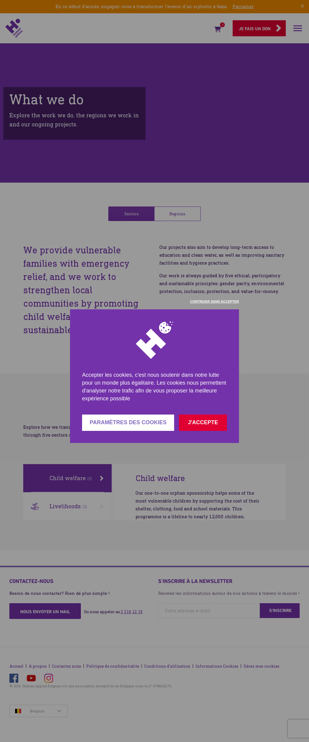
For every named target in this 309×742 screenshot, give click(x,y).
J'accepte (203, 422)
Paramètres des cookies (128, 422)
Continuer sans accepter (214, 301)
